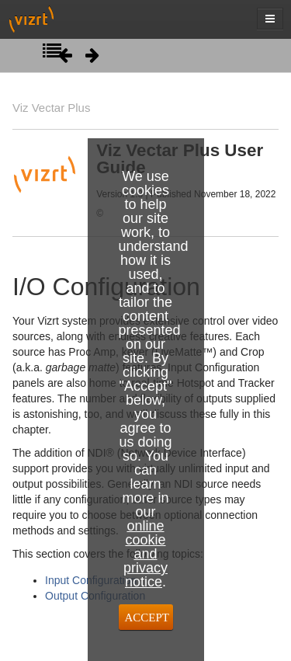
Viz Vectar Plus (51, 107)
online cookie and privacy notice (145, 554)
